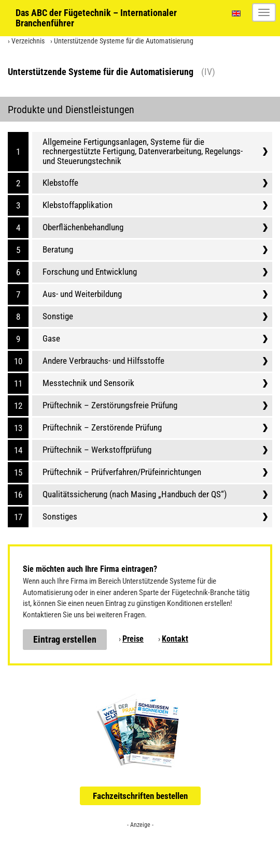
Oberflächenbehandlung (83, 227)
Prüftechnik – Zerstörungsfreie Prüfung (110, 405)
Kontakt (175, 639)
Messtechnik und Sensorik (88, 383)
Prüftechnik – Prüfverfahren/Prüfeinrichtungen (122, 472)
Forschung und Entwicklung (90, 271)
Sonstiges (60, 516)
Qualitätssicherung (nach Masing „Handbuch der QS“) (135, 494)
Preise (133, 639)
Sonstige (58, 316)
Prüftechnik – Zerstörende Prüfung (102, 427)
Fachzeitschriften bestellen (140, 796)
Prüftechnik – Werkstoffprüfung (97, 449)
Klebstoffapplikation (78, 205)
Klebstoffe (60, 182)
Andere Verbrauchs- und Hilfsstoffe (103, 360)
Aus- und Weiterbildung (82, 294)
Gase (51, 338)
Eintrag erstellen (64, 639)
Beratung (58, 249)
